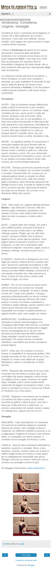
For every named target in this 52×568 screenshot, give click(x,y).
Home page (26, 555)
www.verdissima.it (36, 468)
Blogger (31, 565)
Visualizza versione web (26, 560)
